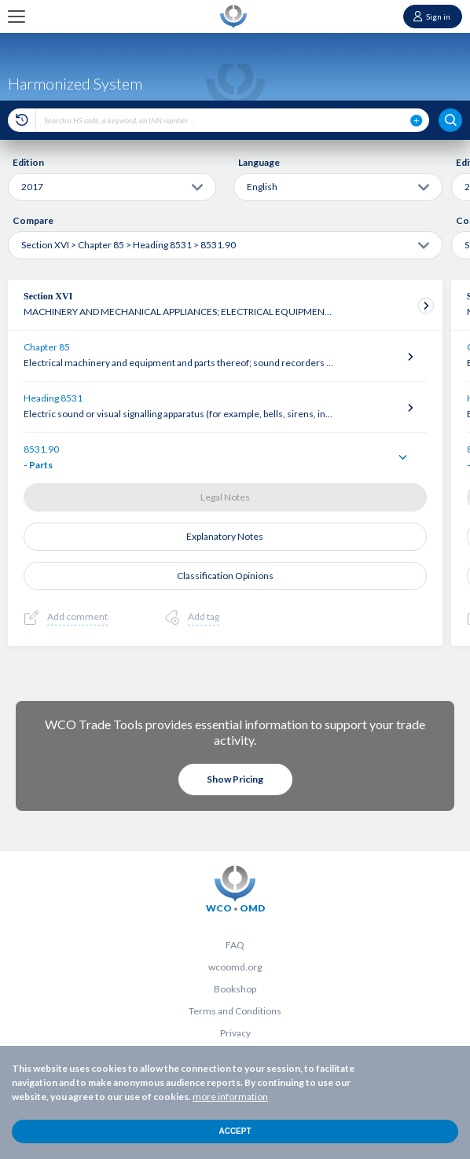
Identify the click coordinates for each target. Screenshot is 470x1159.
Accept (234, 1131)
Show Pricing (235, 779)
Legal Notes (225, 497)
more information (230, 1096)
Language (259, 162)
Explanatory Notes (224, 536)
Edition (28, 162)
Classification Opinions (225, 575)
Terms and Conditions (235, 1011)
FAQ (235, 945)
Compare (33, 220)
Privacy (235, 1033)
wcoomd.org (235, 967)
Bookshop (235, 989)
